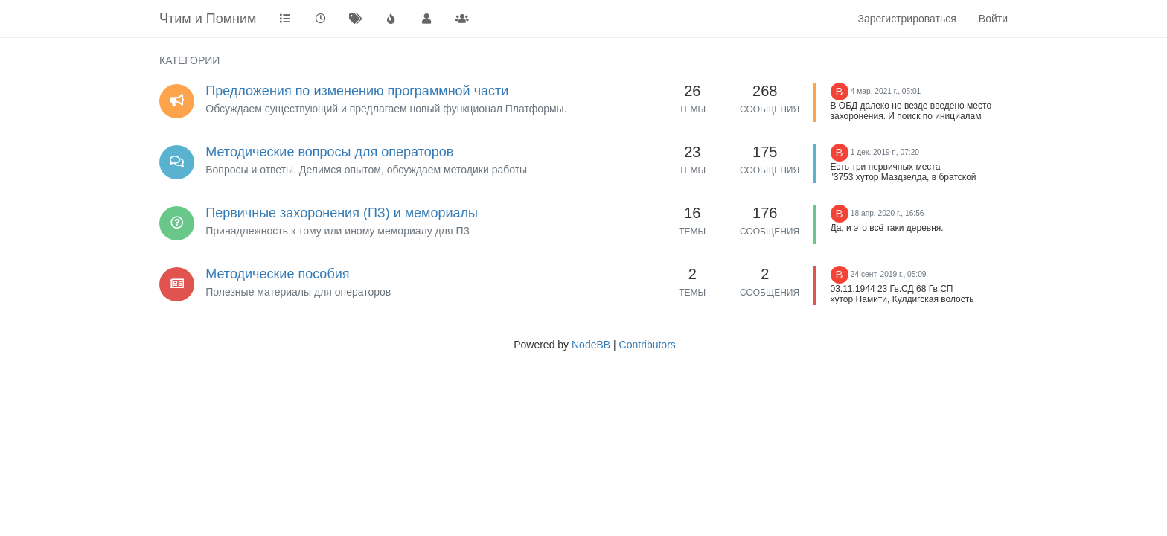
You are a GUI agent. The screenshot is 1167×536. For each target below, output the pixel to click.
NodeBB (591, 345)
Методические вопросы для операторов (329, 151)
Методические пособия (277, 274)
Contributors (647, 345)
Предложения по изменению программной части (356, 90)
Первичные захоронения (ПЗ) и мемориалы (341, 212)
